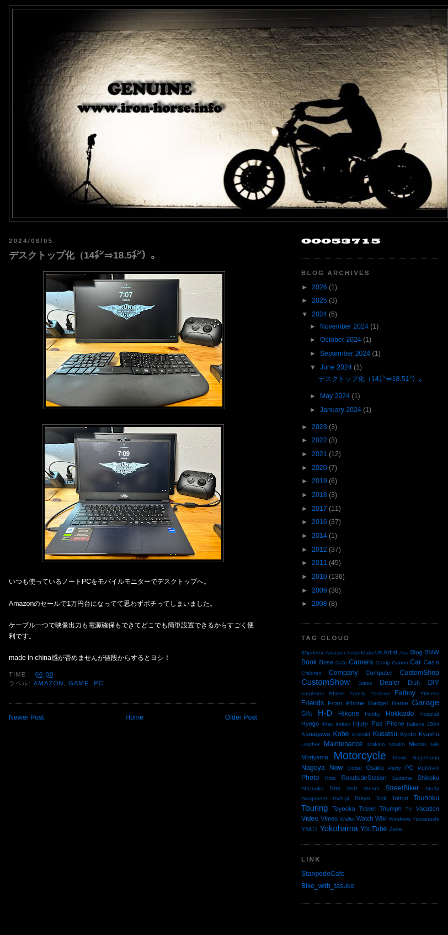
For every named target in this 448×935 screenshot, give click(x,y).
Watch (365, 818)
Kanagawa (315, 734)
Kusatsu (384, 734)
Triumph (391, 808)
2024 (319, 314)
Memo (417, 744)
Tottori (400, 798)
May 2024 (335, 396)
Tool (380, 798)
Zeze (396, 829)
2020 (319, 468)
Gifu (306, 713)
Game (78, 683)
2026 (319, 287)
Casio (431, 662)
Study (432, 788)
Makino (376, 744)
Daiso (365, 683)
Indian (342, 724)
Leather (310, 744)
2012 (319, 549)
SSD (352, 788)
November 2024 (344, 326)
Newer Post (26, 717)
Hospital (429, 714)
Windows (399, 819)
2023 (319, 427)
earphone (312, 693)
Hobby (373, 714)
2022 (319, 440)
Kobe (341, 734)
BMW (431, 652)
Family (357, 693)
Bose (326, 662)
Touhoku (426, 798)
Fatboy (404, 693)
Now (336, 768)
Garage (425, 702)
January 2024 (340, 410)
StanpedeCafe (323, 874)
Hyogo (310, 723)
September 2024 (345, 353)
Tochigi (340, 798)
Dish (414, 682)
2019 (319, 481)
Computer (378, 672)
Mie (434, 744)
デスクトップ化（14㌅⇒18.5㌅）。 (84, 255)
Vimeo (329, 818)
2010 (319, 576)
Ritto (330, 778)
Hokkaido (400, 713)
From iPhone (346, 703)
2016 (319, 522)
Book (309, 662)
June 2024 (336, 367)
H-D (325, 713)
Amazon (49, 683)
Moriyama (314, 757)
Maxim (397, 744)
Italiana (415, 724)
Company (343, 673)
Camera (361, 662)
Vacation (427, 808)
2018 (319, 495)
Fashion (380, 693)
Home (134, 717)
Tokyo (362, 798)
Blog (416, 652)
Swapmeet (314, 798)
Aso (404, 652)
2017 (319, 509)
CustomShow (325, 682)
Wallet (347, 819)
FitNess (430, 693)
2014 (319, 536)
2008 (319, 604)
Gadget (378, 703)
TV (409, 809)
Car (415, 662)
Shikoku (428, 777)
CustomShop (419, 673)
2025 (319, 300)
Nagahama (426, 757)
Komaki (361, 734)
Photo (310, 777)
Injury (360, 723)
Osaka (374, 767)
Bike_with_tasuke (327, 886)
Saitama (402, 778)
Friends (312, 703)
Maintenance (343, 744)
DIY (433, 682)
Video (309, 818)
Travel (367, 808)
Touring (314, 808)
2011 (319, 563)
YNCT (309, 829)
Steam (372, 788)
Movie (400, 757)
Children (311, 673)
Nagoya (313, 768)
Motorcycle (359, 755)
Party (394, 768)
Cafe (341, 662)
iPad (376, 723)
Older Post (241, 717)
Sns (334, 788)
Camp (383, 662)
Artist (390, 652)
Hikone (348, 713)
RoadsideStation (364, 777)
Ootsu (355, 768)
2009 (319, 590)
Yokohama (338, 828)
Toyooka (343, 808)
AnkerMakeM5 (364, 652)
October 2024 (340, 340)
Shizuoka (312, 788)
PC (99, 683)
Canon (400, 662)
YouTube (373, 829)
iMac (327, 724)
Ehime (337, 693)
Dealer (389, 682)
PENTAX (428, 768)
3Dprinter (312, 652)
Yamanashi (425, 819)
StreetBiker (402, 788)
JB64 (433, 724)
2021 (319, 454)
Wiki (381, 818)
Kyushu (429, 734)
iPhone (394, 723)
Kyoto (407, 734)
